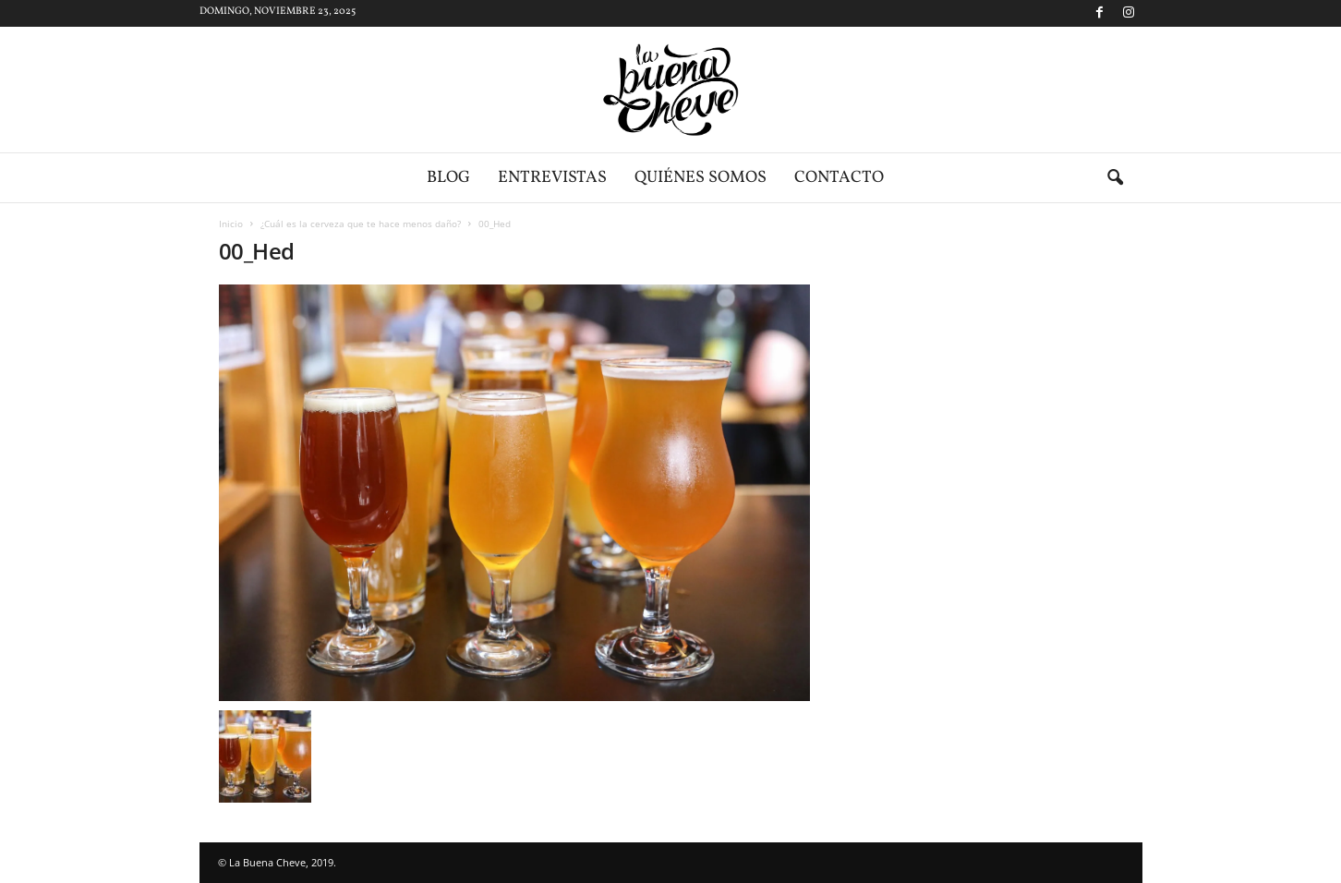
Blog (448, 177)
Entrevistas (552, 177)
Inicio (231, 223)
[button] (1114, 178)
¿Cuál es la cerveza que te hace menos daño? (360, 223)
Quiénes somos (700, 177)
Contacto (839, 177)
